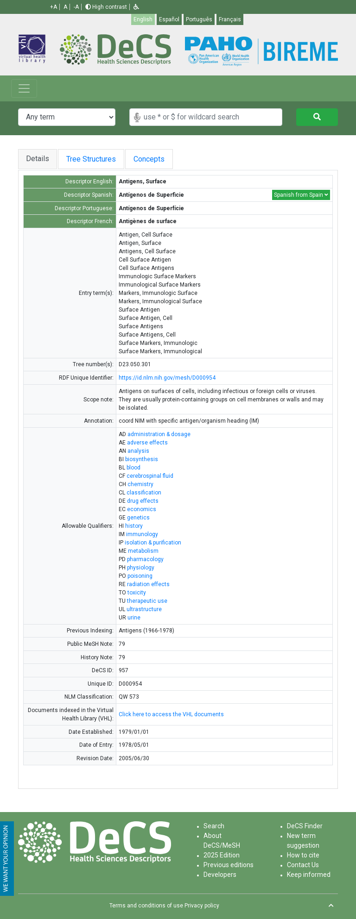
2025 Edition (221, 855)
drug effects (143, 501)
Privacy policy (201, 905)
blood (133, 467)
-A (76, 7)
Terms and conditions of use (146, 905)
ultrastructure (144, 609)
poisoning (140, 576)
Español (169, 19)
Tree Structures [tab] (93, 159)
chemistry (140, 484)
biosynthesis (141, 459)
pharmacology (145, 559)
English (143, 19)
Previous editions (228, 865)
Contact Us (303, 865)
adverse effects (147, 442)
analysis (138, 451)
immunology (142, 534)
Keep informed (309, 874)
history (134, 526)
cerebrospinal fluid (150, 476)
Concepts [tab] (158, 159)
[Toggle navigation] (24, 88)
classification (144, 492)
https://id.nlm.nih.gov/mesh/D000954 (167, 378)
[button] (136, 7)
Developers (219, 874)
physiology (140, 567)
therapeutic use (147, 601)
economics (141, 509)
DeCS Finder (305, 826)
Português (199, 19)
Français (230, 19)
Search (213, 826)
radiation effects (148, 584)
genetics (138, 517)
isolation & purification (153, 542)
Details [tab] (37, 158)
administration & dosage (159, 434)
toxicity (136, 592)
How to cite (303, 855)
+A (53, 7)
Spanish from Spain (301, 195)
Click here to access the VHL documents (171, 714)
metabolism (143, 551)
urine (133, 617)
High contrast (106, 7)
